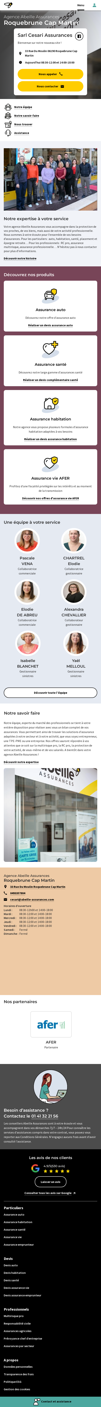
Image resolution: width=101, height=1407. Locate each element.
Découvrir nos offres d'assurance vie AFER (50, 498)
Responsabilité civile (17, 1323)
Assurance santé (14, 1229)
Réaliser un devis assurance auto (50, 325)
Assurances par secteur (19, 1346)
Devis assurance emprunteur (22, 1295)
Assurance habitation (18, 1222)
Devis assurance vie (16, 1288)
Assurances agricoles (17, 1331)
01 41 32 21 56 (44, 1116)
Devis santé (11, 1280)
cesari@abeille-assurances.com (32, 899)
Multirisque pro (14, 1316)
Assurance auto (14, 1214)
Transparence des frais (19, 1374)
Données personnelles (18, 1366)
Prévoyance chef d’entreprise (23, 1338)
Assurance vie (13, 1237)
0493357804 (17, 893)
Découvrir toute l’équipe (50, 692)
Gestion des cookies (17, 1389)
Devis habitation (15, 1273)
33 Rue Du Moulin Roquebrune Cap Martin (37, 887)
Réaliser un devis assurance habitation (50, 439)
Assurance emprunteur (19, 1244)
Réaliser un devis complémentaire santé (50, 380)
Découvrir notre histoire (20, 258)
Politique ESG (12, 1382)
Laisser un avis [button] (50, 1182)
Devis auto (11, 1265)
